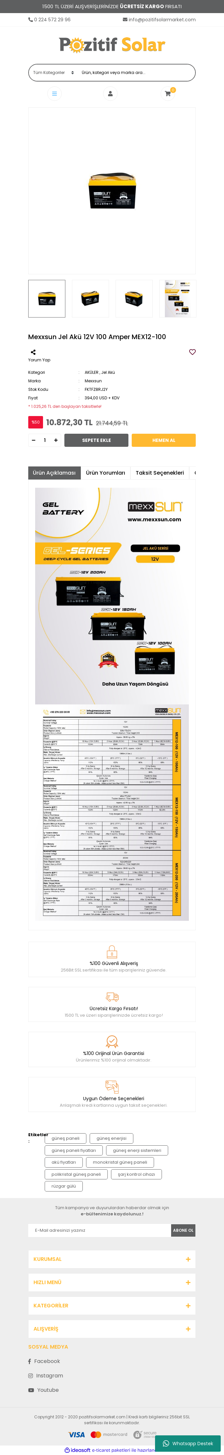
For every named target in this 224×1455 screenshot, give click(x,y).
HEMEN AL (163, 440)
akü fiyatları (64, 1162)
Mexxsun (93, 381)
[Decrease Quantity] (33, 440)
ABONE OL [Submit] (183, 1230)
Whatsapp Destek (188, 1443)
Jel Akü (108, 372)
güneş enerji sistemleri (137, 1150)
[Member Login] (112, 93)
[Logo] (112, 45)
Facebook (44, 1361)
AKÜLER (92, 372)
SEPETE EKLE (96, 440)
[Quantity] (44, 440)
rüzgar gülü (64, 1186)
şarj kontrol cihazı (136, 1174)
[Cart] (168, 93)
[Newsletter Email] (100, 1230)
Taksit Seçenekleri (160, 473)
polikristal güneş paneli (76, 1174)
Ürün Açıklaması (54, 473)
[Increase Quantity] (56, 440)
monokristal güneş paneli (120, 1162)
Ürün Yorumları (105, 473)
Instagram (45, 1375)
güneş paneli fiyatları (74, 1150)
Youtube (43, 1390)
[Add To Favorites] (192, 352)
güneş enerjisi (111, 1138)
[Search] (136, 72)
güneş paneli (65, 1138)
